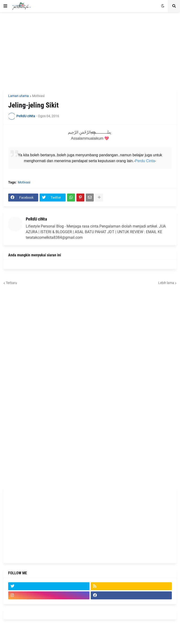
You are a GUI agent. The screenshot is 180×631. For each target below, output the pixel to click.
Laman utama (18, 95)
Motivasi (38, 95)
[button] (5, 6)
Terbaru (11, 283)
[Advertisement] (90, 51)
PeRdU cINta (36, 219)
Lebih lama (166, 283)
